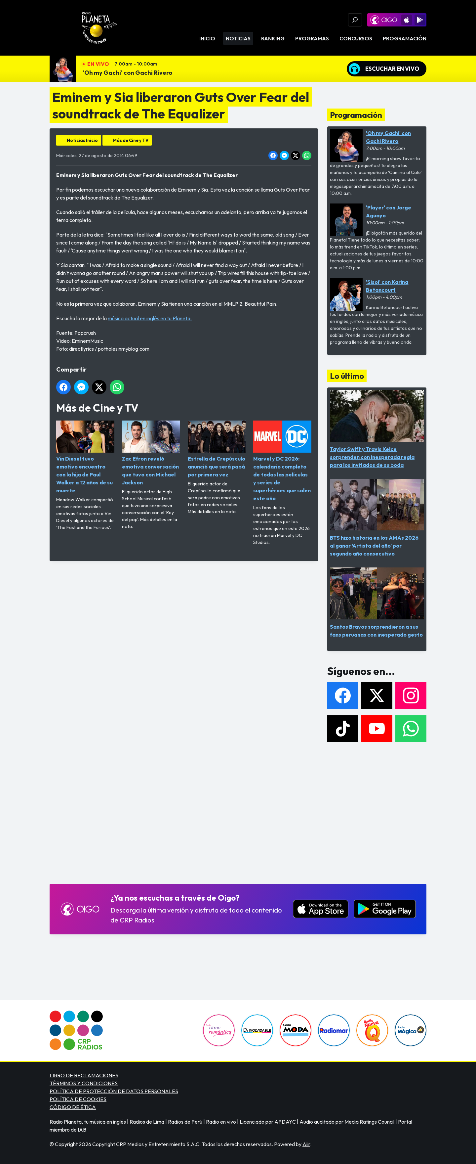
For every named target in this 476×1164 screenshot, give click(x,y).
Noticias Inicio (82, 140)
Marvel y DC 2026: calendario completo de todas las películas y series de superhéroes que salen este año (282, 461)
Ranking (273, 38)
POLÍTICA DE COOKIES (78, 1099)
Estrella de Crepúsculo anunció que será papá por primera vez (217, 449)
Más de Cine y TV (130, 140)
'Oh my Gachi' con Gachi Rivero (127, 72)
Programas (312, 38)
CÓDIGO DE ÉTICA (73, 1107)
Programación (404, 38)
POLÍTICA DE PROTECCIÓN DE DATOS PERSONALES (114, 1091)
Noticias (238, 38)
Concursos (355, 38)
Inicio (207, 38)
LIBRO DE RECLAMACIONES (84, 1075)
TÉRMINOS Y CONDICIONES (84, 1083)
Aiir (306, 1144)
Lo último (347, 376)
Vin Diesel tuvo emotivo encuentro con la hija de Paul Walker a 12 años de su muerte (85, 457)
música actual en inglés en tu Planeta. (150, 318)
